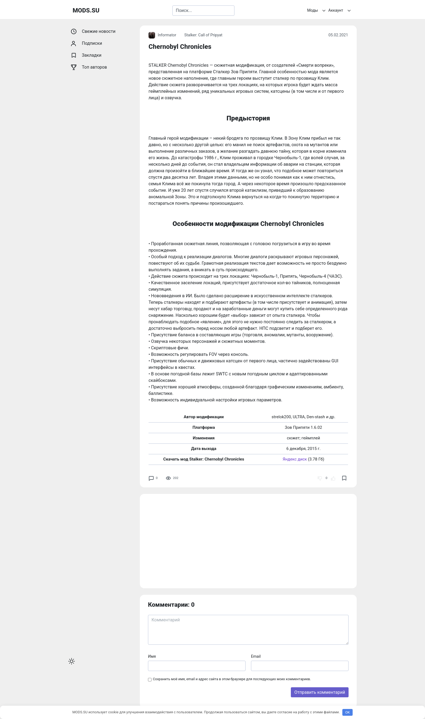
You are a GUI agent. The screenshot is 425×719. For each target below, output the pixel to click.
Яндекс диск (295, 459)
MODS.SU (86, 10)
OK (347, 712)
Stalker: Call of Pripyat (203, 35)
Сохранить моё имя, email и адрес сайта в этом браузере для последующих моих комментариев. (232, 679)
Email (256, 656)
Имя (152, 656)
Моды (317, 11)
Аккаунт (340, 11)
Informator (162, 35)
